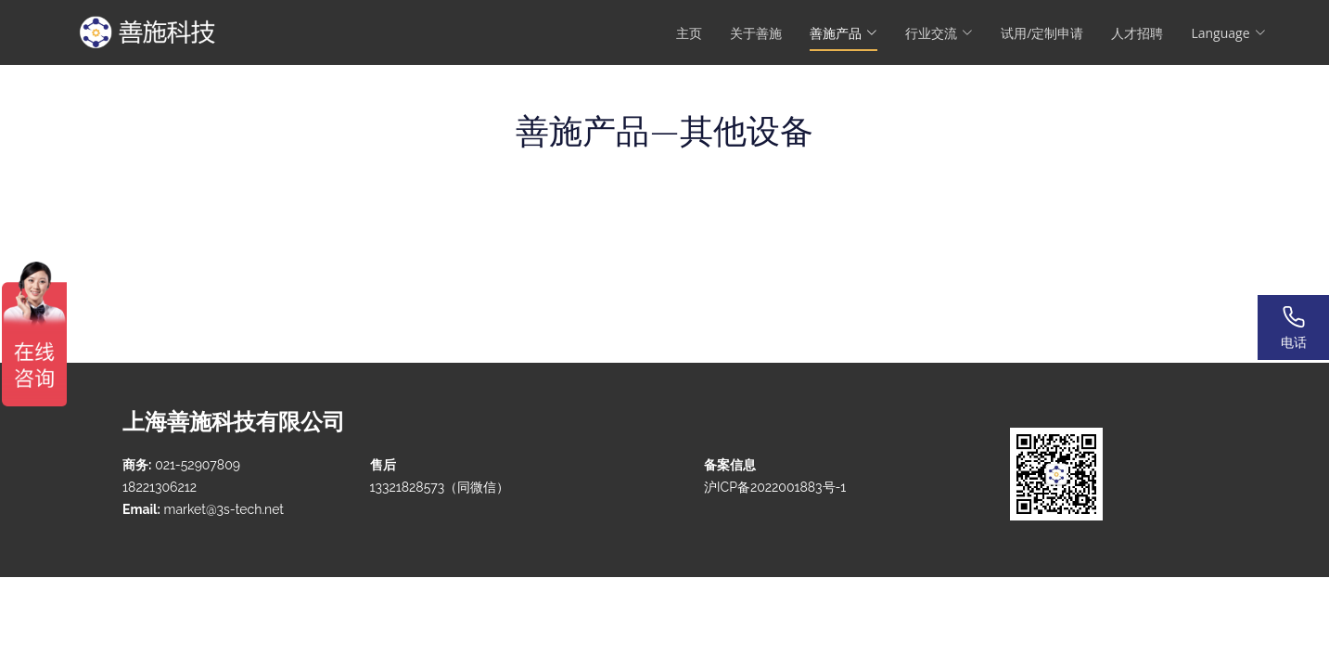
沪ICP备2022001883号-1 (775, 487)
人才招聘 (1137, 33)
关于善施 (756, 33)
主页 (689, 33)
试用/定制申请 (1042, 33)
